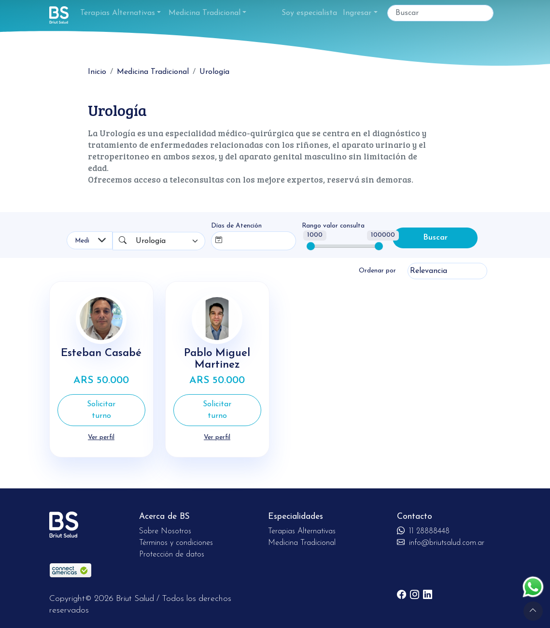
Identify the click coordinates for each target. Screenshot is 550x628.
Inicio (97, 72)
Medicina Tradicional (204, 13)
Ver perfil (101, 437)
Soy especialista (309, 13)
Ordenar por (377, 271)
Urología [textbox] (151, 241)
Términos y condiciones (176, 543)
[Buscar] (440, 13)
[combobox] (168, 241)
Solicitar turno (101, 410)
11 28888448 (423, 531)
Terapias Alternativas (117, 13)
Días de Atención (236, 226)
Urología (214, 72)
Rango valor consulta (333, 226)
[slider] (311, 246)
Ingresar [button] (357, 13)
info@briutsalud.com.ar (440, 543)
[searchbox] (246, 239)
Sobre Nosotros (165, 531)
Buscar (435, 238)
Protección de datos (171, 554)
